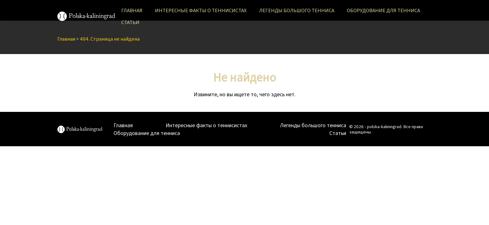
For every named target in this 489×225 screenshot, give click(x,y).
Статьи (130, 22)
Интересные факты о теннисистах (201, 10)
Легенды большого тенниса (296, 10)
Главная (132, 10)
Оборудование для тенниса (383, 10)
